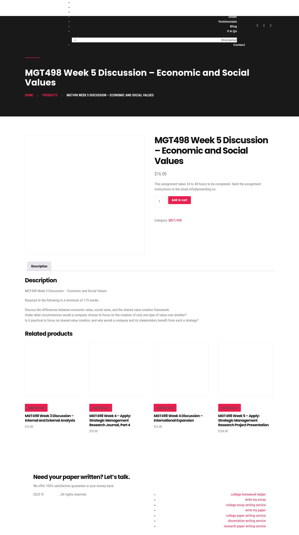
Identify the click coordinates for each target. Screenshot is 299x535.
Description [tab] (39, 266)
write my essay (255, 499)
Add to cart (179, 200)
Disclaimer (229, 40)
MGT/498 (175, 220)
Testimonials (227, 21)
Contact (239, 45)
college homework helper (248, 494)
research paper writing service (245, 526)
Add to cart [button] (36, 408)
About (232, 12)
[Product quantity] (160, 201)
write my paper (255, 510)
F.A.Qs (232, 31)
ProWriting (52, 494)
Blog (233, 26)
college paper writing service (246, 515)
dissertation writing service (247, 521)
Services (230, 7)
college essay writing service (246, 505)
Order (232, 16)
